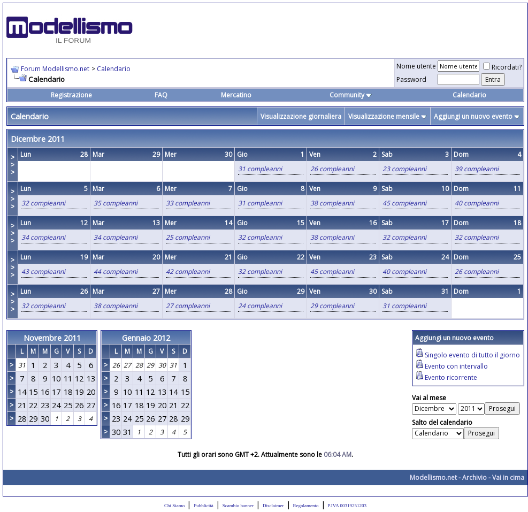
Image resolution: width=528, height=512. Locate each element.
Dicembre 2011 (38, 138)
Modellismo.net (433, 477)
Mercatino (236, 95)
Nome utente (416, 66)
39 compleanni (477, 168)
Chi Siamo (174, 505)
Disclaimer (273, 505)
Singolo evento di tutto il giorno (472, 355)
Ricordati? (502, 67)
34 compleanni (43, 237)
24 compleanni (260, 305)
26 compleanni (332, 168)
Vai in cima (508, 477)
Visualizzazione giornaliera (301, 116)
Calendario (114, 68)
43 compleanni (43, 271)
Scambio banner (238, 505)
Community (351, 95)
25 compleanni (188, 237)
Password (411, 79)
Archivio (474, 477)
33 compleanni (188, 203)
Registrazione (71, 95)
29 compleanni (332, 305)
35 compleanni (115, 203)
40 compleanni (477, 203)
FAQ (161, 95)
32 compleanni (43, 203)
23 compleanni (404, 168)
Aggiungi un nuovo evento (473, 116)
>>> (12, 165)
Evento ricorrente (451, 377)
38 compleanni (332, 203)
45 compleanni (404, 203)
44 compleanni (115, 271)
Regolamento (306, 505)
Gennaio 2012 (146, 337)
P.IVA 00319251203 (347, 505)
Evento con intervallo (456, 366)
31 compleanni (260, 168)
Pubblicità (203, 505)
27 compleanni (188, 305)
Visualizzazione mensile (383, 116)
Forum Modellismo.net (55, 68)
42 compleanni (188, 271)
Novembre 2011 (52, 337)
